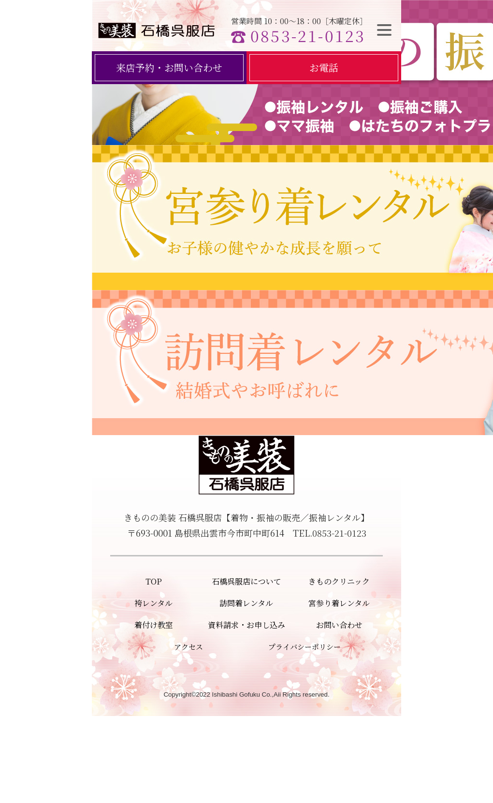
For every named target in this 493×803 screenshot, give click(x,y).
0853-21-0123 (307, 35)
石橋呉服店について (246, 581)
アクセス (188, 647)
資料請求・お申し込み (246, 624)
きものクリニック (339, 581)
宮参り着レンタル (339, 603)
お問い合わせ (339, 624)
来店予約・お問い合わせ (169, 67)
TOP (153, 581)
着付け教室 (153, 624)
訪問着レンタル (246, 603)
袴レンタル (153, 603)
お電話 (323, 67)
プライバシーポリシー (304, 647)
